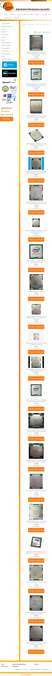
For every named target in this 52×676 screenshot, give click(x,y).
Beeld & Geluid (5, 51)
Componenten (5, 34)
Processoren (38, 24)
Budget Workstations (6, 26)
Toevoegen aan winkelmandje (36, 62)
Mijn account (8, 18)
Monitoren (4, 32)
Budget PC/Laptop (6, 45)
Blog (32, 14)
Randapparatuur (5, 48)
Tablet (3, 40)
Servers (3, 37)
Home (6, 14)
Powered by (26, 674)
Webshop (13, 14)
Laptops (3, 29)
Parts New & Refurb (6, 43)
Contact (37, 14)
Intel (44, 24)
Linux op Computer (6, 59)
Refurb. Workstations (23, 14)
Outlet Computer (5, 53)
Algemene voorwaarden (34, 669)
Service (3, 56)
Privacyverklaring (45, 669)
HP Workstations (5, 23)
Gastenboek (16, 18)
